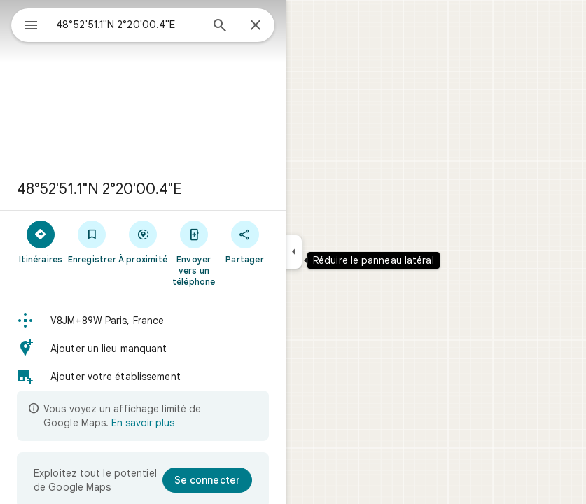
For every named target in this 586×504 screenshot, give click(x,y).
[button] (143, 321)
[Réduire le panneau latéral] (294, 252)
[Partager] (244, 241)
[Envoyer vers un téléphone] (193, 253)
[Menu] (30, 26)
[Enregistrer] (92, 241)
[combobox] (128, 24)
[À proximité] (143, 241)
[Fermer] (255, 25)
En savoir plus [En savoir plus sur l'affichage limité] (142, 422)
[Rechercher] (220, 26)
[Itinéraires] (41, 241)
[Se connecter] (207, 480)
